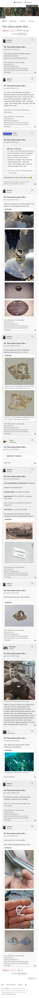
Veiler (9, 731)
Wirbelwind (12, 647)
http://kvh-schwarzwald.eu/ (11, 66)
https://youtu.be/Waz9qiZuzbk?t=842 (16, 58)
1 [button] (21, 34)
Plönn (15, 133)
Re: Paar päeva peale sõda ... (15, 47)
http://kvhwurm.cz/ (9, 64)
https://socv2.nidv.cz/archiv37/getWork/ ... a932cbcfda (17, 111)
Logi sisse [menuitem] (28, 2)
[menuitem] (3, 994)
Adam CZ (9, 40)
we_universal (7, 992)
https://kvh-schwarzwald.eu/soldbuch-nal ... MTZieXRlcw (18, 805)
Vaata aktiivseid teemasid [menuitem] (35, 6)
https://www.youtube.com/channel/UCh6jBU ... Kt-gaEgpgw (16, 71)
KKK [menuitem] (1, 17)
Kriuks (11, 440)
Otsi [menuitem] (4, 17)
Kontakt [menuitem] (20, 984)
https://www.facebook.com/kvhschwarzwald (16, 68)
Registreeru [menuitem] (18, 2)
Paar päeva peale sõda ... (16, 26)
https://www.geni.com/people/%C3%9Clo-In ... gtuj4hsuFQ (19, 504)
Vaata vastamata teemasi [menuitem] (29, 6)
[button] (19, 34)
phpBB (6, 988)
